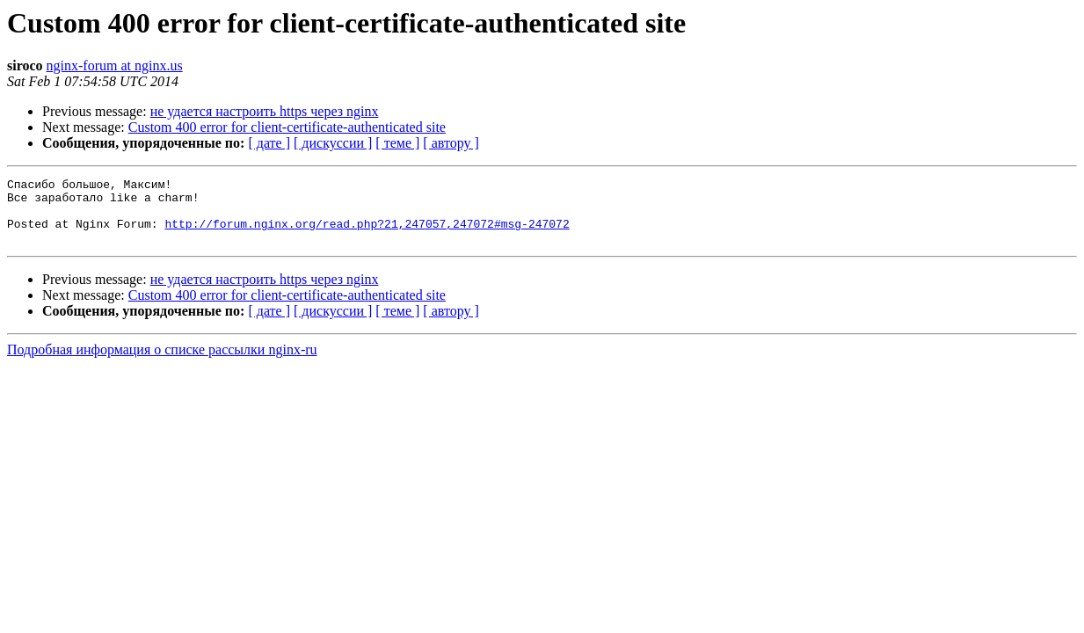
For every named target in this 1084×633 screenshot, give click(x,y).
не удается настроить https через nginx (264, 111)
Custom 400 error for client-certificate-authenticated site (287, 127)
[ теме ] (397, 142)
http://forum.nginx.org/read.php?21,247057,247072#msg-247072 (366, 234)
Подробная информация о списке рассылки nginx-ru (162, 362)
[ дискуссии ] (333, 142)
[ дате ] (269, 142)
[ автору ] (450, 142)
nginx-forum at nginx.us (115, 65)
